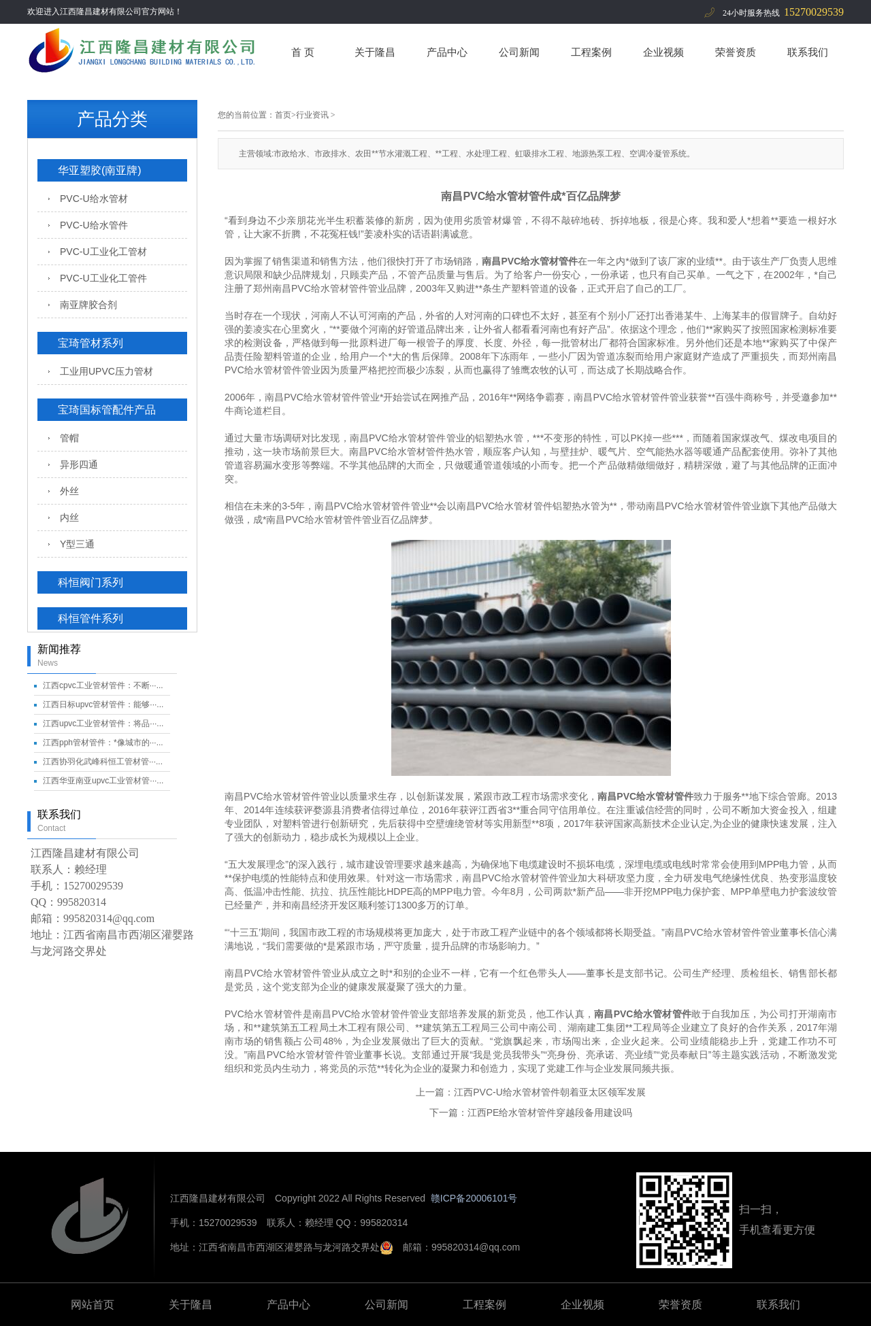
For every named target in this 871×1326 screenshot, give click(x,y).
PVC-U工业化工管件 (103, 278)
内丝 (69, 517)
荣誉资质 (735, 52)
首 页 (302, 52)
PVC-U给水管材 (94, 198)
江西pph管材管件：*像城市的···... (103, 742)
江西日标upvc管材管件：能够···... (103, 704)
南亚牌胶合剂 (88, 304)
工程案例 (591, 52)
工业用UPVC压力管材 (106, 371)
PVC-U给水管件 (94, 225)
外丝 (69, 491)
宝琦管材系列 (90, 343)
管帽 (69, 437)
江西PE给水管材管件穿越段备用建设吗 (550, 1112)
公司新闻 (519, 52)
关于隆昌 (375, 52)
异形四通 (79, 464)
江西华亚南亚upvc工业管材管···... (103, 780)
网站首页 (92, 1304)
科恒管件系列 (90, 618)
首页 (283, 115)
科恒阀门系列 (90, 582)
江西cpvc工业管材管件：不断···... (103, 685)
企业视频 (663, 52)
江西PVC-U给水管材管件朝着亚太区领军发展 (550, 1092)
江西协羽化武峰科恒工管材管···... (103, 761)
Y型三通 (77, 544)
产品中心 (447, 52)
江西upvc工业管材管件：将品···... (103, 723)
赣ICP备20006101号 (474, 1198)
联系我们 (807, 52)
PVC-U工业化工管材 (103, 251)
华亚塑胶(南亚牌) (100, 170)
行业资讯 (312, 115)
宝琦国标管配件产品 (107, 409)
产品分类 (112, 119)
